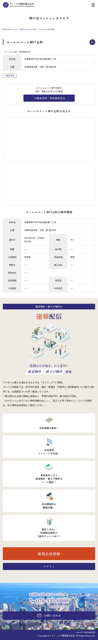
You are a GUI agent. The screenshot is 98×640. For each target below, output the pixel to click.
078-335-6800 (52, 600)
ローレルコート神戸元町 (47, 29)
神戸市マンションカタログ (28, 29)
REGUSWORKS (90, 632)
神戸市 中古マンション (10, 29)
